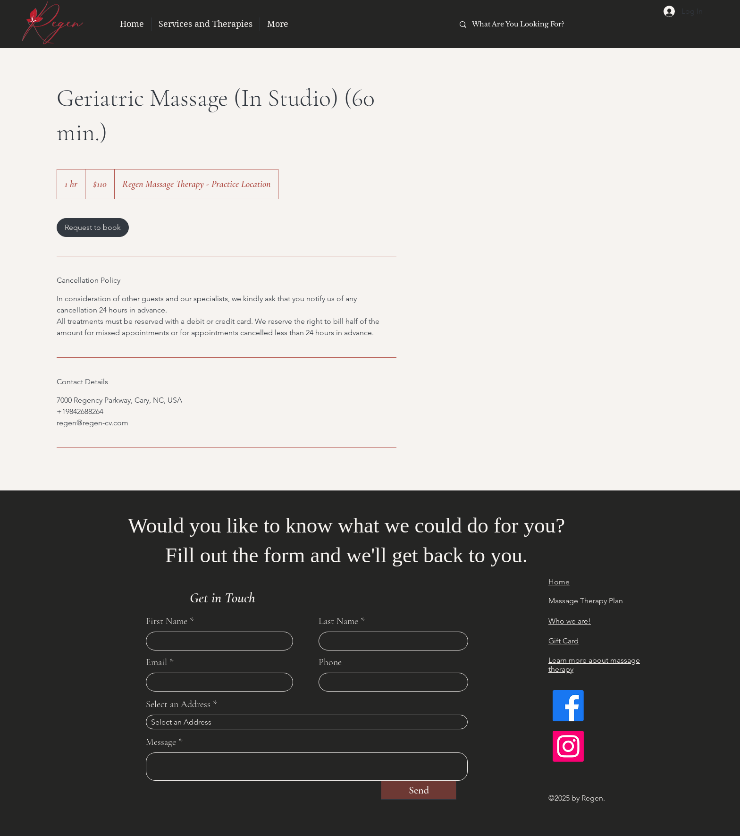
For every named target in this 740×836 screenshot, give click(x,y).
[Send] (418, 790)
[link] (93, 227)
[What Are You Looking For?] (557, 24)
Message (161, 742)
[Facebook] (568, 705)
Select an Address (178, 704)
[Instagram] (568, 746)
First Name (166, 621)
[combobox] (307, 722)
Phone (330, 662)
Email (156, 662)
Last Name (338, 621)
